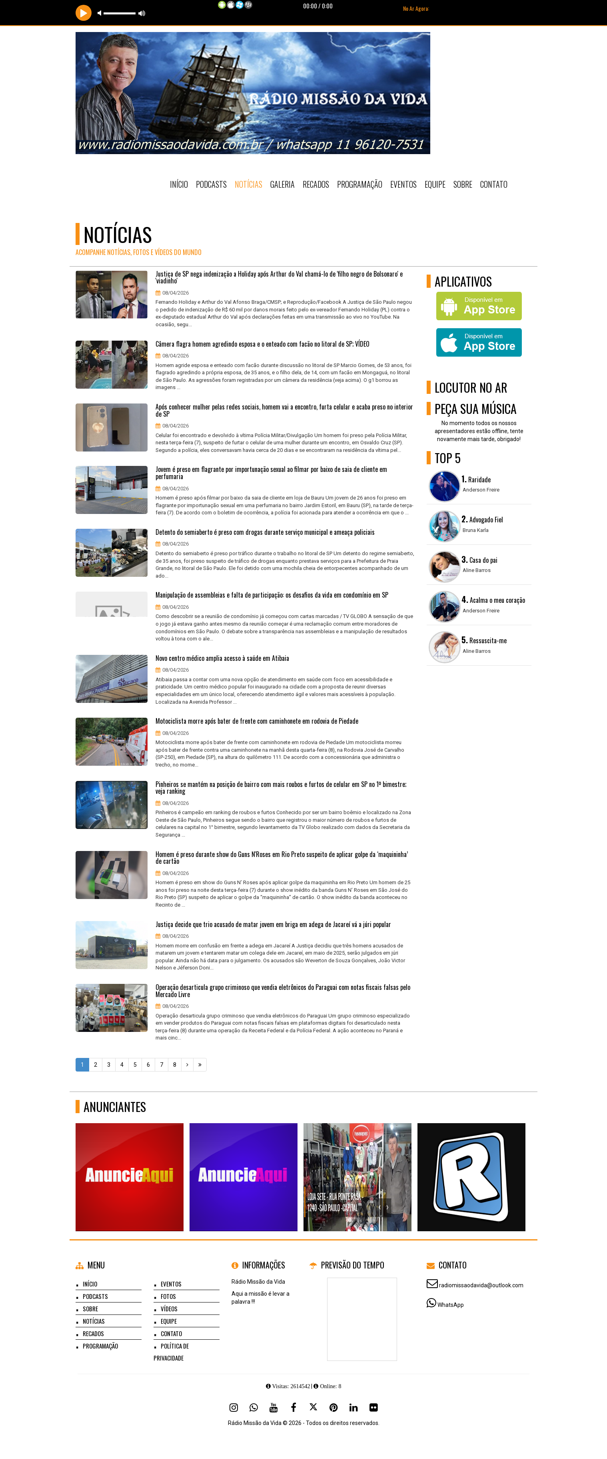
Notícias (248, 184)
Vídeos (169, 1308)
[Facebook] (293, 1407)
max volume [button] (142, 13)
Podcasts (211, 184)
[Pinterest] (333, 1407)
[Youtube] (273, 1407)
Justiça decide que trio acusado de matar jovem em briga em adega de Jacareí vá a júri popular (273, 924)
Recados (316, 184)
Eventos (403, 184)
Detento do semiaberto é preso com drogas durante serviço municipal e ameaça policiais (265, 532)
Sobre (462, 184)
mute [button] (100, 13)
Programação (359, 184)
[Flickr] (373, 1407)
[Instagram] (233, 1407)
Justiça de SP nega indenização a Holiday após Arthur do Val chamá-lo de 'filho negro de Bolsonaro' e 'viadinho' (279, 278)
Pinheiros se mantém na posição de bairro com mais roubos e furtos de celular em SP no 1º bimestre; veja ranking (281, 788)
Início (179, 184)
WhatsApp (450, 1305)
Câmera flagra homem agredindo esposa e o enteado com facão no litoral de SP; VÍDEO (262, 344)
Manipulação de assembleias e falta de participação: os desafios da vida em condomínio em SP (272, 595)
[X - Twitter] (313, 1407)
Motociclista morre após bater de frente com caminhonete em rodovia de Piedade (257, 721)
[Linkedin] (353, 1407)
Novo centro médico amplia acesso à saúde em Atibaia (222, 658)
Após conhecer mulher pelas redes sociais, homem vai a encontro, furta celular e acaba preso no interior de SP (284, 410)
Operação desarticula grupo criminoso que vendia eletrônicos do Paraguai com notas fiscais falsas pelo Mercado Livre (283, 991)
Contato (493, 184)
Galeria (282, 184)
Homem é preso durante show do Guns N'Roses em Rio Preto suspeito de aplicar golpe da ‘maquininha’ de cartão (282, 858)
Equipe (435, 184)
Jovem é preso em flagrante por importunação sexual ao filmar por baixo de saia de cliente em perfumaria (271, 473)
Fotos (168, 1296)
